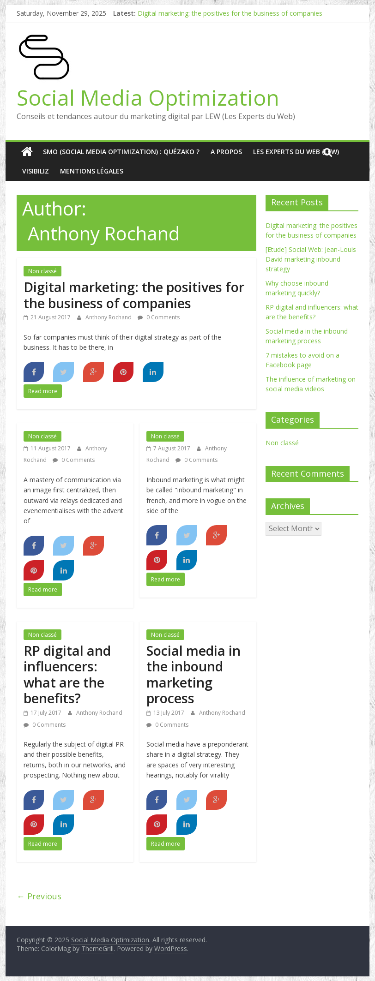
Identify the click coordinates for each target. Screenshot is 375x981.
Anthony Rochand (109, 317)
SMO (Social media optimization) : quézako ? (121, 151)
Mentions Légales (91, 171)
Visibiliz (35, 171)
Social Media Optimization (148, 97)
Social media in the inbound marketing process (193, 674)
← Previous (39, 896)
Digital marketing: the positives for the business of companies (230, 13)
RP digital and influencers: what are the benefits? (67, 674)
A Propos (226, 151)
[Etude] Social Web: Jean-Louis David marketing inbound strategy (311, 259)
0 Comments (159, 317)
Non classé (42, 271)
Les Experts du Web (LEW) (296, 151)
